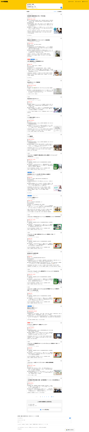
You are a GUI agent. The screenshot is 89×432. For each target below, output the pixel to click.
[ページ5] (48, 397)
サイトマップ (26, 427)
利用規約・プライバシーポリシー (33, 427)
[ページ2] (42, 397)
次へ (52, 396)
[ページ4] (46, 397)
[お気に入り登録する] (61, 14)
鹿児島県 (23, 424)
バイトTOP (19, 424)
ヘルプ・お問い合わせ (21, 427)
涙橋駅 (31, 424)
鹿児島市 (27, 424)
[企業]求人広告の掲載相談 (42, 427)
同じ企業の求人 (29, 35)
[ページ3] (44, 397)
